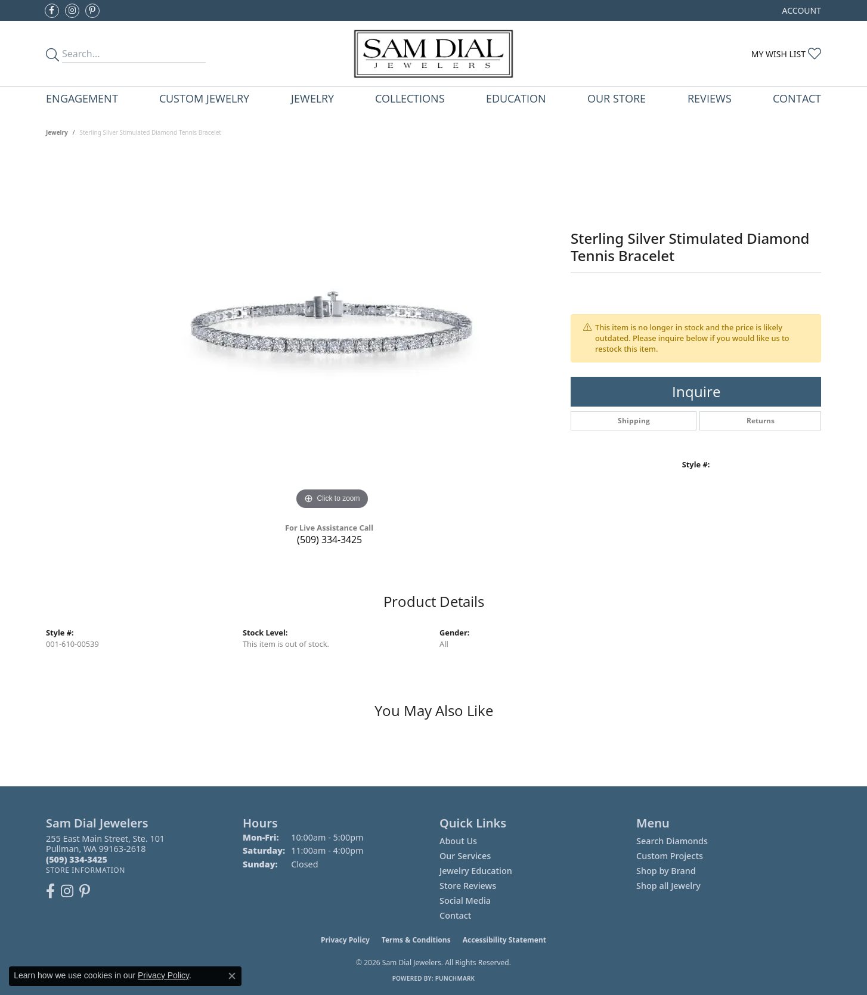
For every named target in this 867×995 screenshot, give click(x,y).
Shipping (634, 421)
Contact (797, 98)
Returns (761, 421)
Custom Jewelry (204, 98)
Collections (410, 98)
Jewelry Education (475, 870)
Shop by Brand (666, 870)
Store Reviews (467, 885)
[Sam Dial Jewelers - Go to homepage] (433, 53)
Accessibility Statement (504, 940)
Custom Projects (669, 855)
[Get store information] (85, 870)
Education (516, 98)
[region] (332, 334)
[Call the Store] (76, 859)
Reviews (710, 98)
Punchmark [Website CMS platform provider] (455, 978)
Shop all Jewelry (668, 885)
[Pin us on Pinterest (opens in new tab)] (92, 11)
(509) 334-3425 (329, 539)
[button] (800, 10)
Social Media (465, 900)
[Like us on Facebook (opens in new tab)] (52, 11)
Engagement (82, 98)
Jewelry (312, 98)
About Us (458, 841)
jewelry (57, 132)
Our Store (616, 98)
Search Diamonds (672, 841)
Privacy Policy (345, 940)
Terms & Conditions (416, 940)
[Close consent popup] (232, 975)
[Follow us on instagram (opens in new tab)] (72, 11)
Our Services (465, 855)
